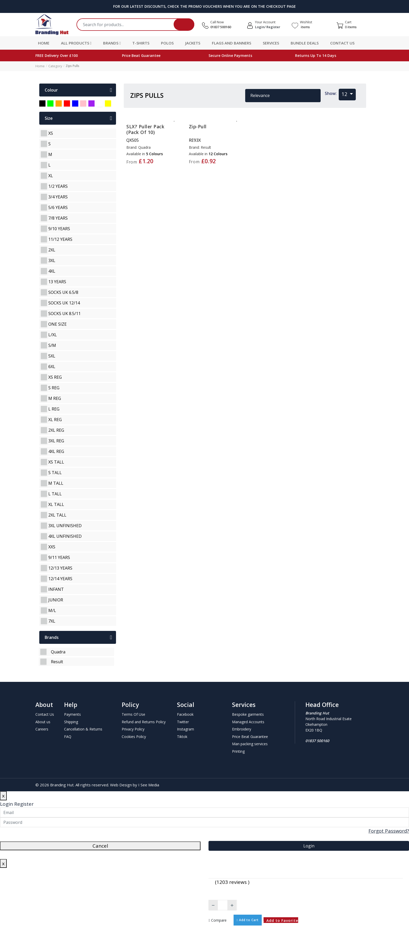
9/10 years (59, 228)
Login (6, 803)
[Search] (137, 24)
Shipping (71, 721)
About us (42, 721)
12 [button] (345, 93)
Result (57, 661)
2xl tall (57, 515)
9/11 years (59, 557)
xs (50, 133)
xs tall (56, 462)
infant (56, 589)
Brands (112, 43)
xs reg (55, 377)
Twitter (183, 721)
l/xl (52, 334)
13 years (57, 281)
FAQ (67, 736)
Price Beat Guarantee (250, 736)
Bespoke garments (248, 714)
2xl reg (56, 430)
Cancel (100, 845)
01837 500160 (220, 27)
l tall (55, 493)
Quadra (58, 651)
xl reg (55, 419)
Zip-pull (198, 126)
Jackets (192, 43)
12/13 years (60, 568)
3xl (51, 260)
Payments (72, 714)
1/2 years (58, 186)
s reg (53, 387)
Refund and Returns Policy (144, 721)
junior (55, 599)
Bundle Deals (305, 43)
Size (78, 118)
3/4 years (58, 196)
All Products (76, 43)
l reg (53, 409)
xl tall (56, 504)
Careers (41, 728)
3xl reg (56, 440)
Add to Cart (248, 919)
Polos (167, 43)
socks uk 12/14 (64, 302)
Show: (331, 93)
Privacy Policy (133, 728)
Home (43, 43)
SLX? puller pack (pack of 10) (145, 129)
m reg (54, 398)
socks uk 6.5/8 (63, 292)
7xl (51, 621)
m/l (52, 610)
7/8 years (58, 218)
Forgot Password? (388, 830)
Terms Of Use (133, 714)
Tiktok (182, 736)
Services (271, 43)
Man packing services (250, 743)
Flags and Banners (231, 43)
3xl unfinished (65, 525)
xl (50, 175)
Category (54, 66)
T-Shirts (140, 43)
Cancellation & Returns (83, 728)
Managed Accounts (248, 721)
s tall (55, 472)
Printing (238, 751)
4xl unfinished (65, 536)
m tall (55, 483)
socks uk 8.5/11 (64, 313)
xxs (51, 546)
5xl (51, 356)
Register (24, 803)
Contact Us (342, 43)
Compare (218, 920)
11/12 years (60, 239)
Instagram (185, 728)
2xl (51, 249)
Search (184, 24)
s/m (52, 345)
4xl (51, 271)
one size (57, 324)
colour (78, 90)
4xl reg (56, 451)
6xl (51, 366)
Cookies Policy (134, 736)
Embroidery (241, 728)
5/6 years (58, 207)
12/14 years (60, 578)
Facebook (185, 714)
